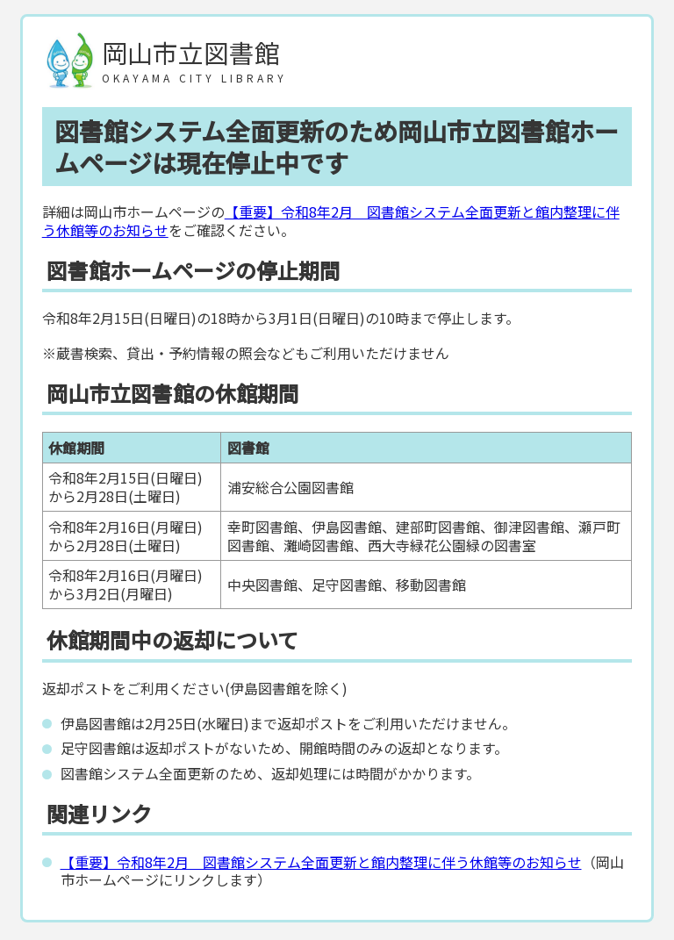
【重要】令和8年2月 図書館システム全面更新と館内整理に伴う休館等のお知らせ (331, 220)
